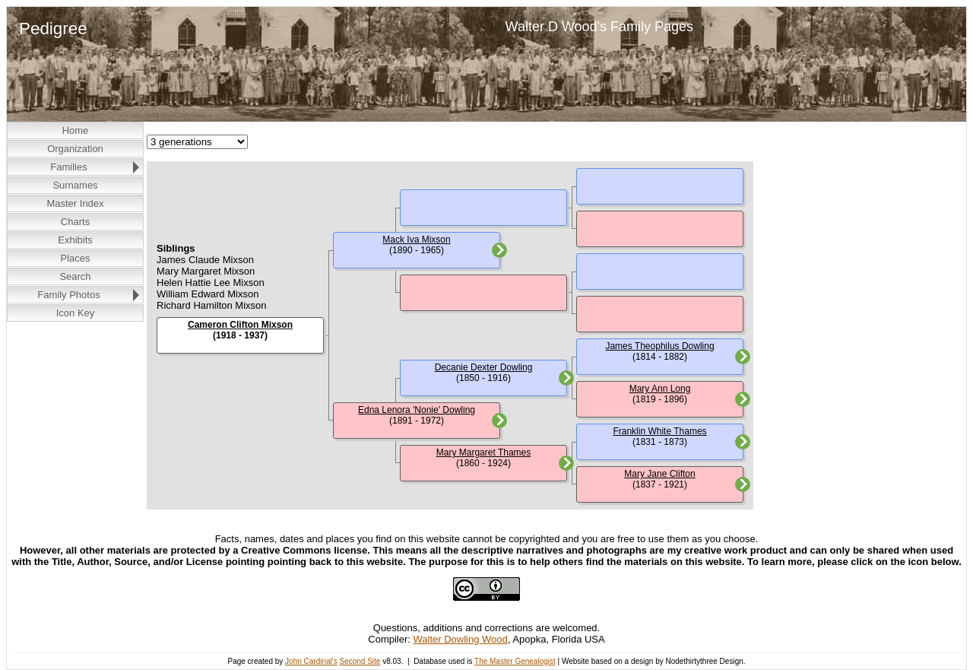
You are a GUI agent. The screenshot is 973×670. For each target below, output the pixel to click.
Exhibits (75, 240)
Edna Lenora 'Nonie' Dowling (416, 410)
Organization (75, 148)
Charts (75, 221)
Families (68, 167)
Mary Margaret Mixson (206, 271)
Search (74, 276)
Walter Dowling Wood (461, 639)
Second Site (359, 661)
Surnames (74, 185)
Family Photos (68, 294)
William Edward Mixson (207, 294)
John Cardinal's (311, 661)
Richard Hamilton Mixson (212, 305)
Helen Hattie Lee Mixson (211, 282)
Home (75, 130)
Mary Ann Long (660, 388)
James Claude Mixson (205, 259)
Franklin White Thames (659, 431)
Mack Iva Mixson (416, 239)
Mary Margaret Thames (483, 452)
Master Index (74, 203)
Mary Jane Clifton (659, 473)
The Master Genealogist (515, 661)
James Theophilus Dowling (659, 346)
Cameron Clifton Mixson (240, 324)
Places (75, 258)
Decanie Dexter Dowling (484, 367)
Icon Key (75, 313)
